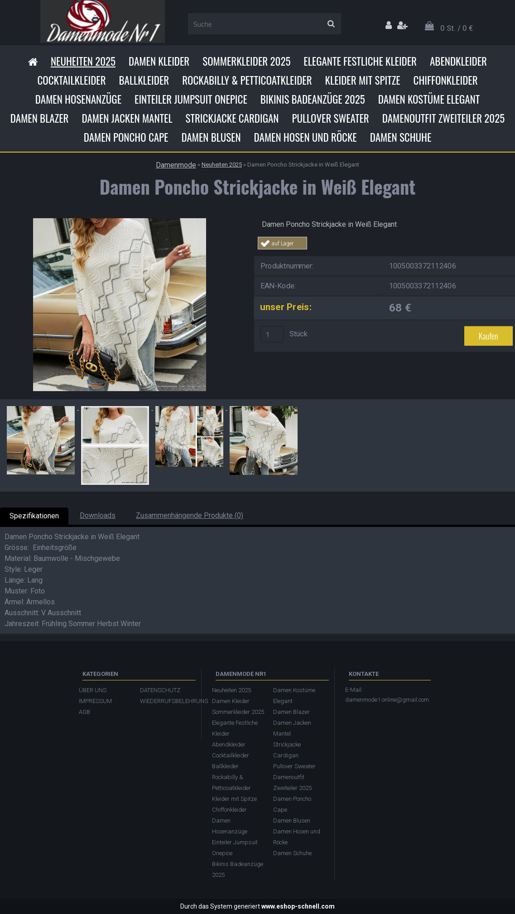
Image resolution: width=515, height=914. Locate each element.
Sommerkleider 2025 (246, 61)
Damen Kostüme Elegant (429, 99)
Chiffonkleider (446, 80)
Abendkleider (458, 61)
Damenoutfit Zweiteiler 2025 (443, 118)
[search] (331, 24)
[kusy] (272, 334)
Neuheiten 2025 (83, 61)
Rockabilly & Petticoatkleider (247, 80)
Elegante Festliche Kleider (360, 61)
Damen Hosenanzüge (78, 99)
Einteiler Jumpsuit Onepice (191, 99)
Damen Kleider (159, 61)
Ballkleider (144, 80)
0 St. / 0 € (456, 28)
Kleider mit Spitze (362, 80)
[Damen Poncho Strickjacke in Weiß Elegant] (119, 221)
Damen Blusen (211, 137)
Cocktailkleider (71, 80)
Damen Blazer (39, 118)
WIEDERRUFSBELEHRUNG (166, 701)
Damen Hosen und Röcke (305, 137)
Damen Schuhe (401, 137)
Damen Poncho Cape (126, 137)
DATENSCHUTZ (160, 690)
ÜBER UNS (92, 690)
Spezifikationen (34, 516)
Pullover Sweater (330, 118)
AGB (84, 711)
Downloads (98, 515)
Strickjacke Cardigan (232, 118)
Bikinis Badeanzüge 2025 (312, 99)
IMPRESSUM (95, 701)
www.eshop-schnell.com (298, 906)
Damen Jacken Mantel (127, 118)
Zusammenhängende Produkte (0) (189, 515)
